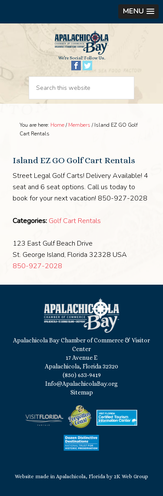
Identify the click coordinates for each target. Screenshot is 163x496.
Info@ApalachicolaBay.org (81, 383)
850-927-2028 (37, 266)
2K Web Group (131, 476)
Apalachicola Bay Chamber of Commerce (81, 43)
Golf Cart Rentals (75, 221)
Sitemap (81, 392)
